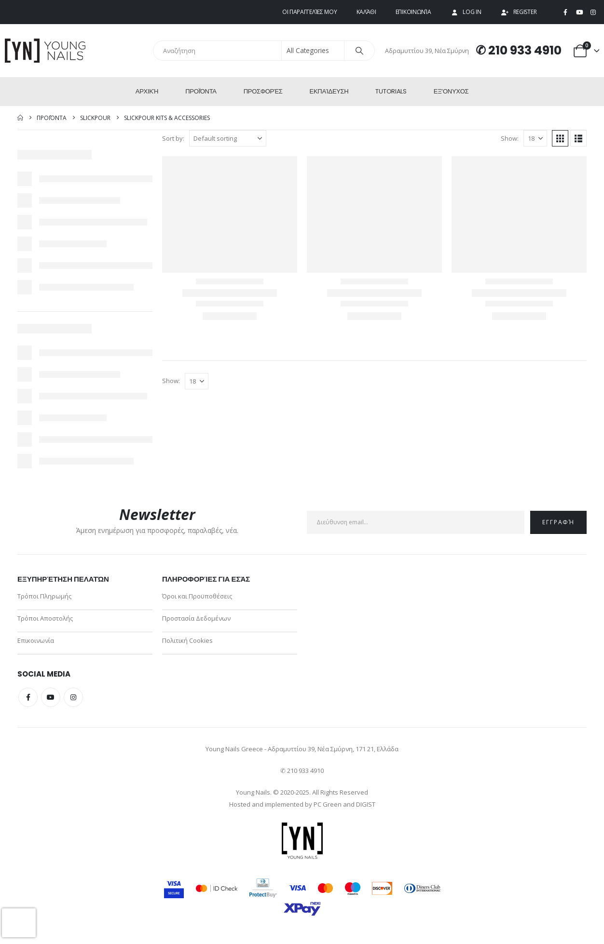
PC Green (328, 804)
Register (519, 12)
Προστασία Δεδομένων (196, 618)
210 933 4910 (525, 50)
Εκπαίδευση (329, 91)
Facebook (28, 697)
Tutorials (390, 91)
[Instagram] (593, 12)
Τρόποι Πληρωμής (44, 596)
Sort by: (173, 138)
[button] (560, 138)
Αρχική (147, 91)
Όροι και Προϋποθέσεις (197, 596)
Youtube (50, 697)
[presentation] (19, 922)
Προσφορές (263, 91)
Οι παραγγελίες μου (309, 12)
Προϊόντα (201, 91)
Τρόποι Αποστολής (45, 618)
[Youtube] (579, 12)
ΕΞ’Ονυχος (451, 91)
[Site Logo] (46, 51)
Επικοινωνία (413, 12)
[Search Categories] (313, 50)
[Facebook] (565, 12)
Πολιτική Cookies (187, 640)
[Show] (535, 138)
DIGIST (365, 804)
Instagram (73, 697)
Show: (510, 138)
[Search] (359, 50)
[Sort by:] (227, 138)
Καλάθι (366, 12)
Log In (465, 12)
